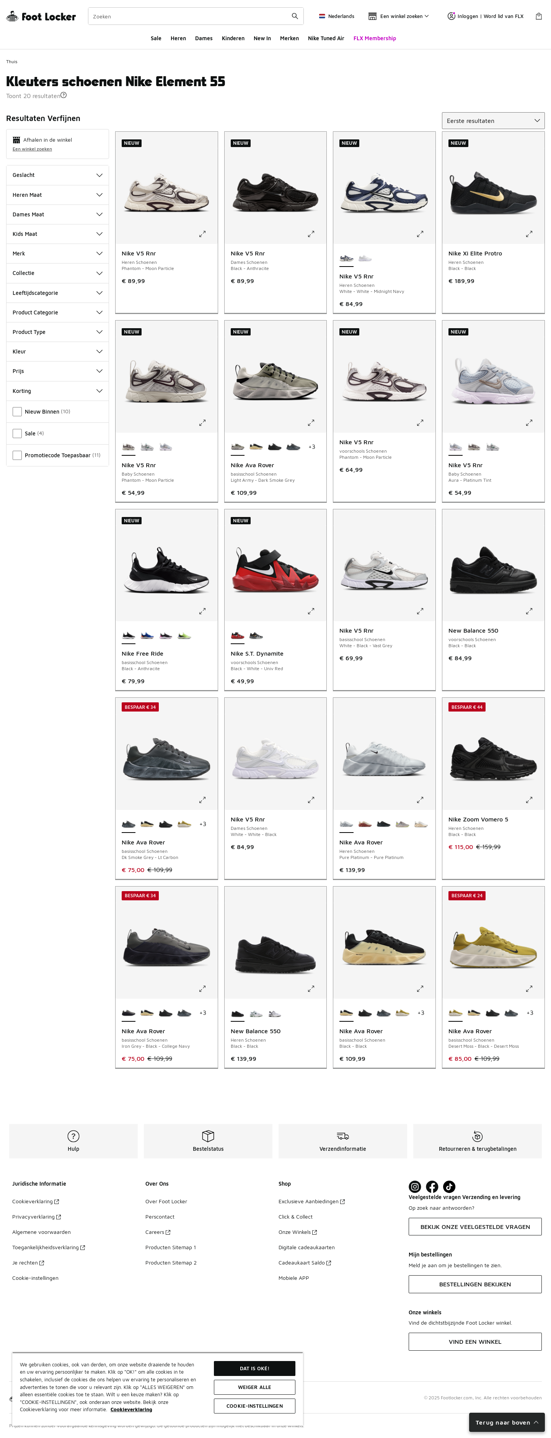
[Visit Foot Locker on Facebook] (432, 1187)
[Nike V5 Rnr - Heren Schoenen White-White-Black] (365, 258)
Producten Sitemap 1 (170, 1247)
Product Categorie (58, 312)
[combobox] (195, 16)
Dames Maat (58, 214)
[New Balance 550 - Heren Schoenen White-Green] (256, 1013)
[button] (63, 95)
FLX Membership (375, 38)
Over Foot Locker (166, 1201)
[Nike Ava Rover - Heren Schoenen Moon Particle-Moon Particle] (402, 824)
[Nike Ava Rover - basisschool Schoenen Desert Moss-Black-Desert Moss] (184, 824)
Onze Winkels (298, 1232)
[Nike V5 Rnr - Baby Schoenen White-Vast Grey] (147, 447)
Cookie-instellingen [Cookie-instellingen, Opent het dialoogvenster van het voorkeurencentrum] (254, 1406)
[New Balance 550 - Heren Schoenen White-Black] (275, 1013)
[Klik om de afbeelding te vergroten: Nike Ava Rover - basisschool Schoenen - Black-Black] (425, 988)
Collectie (58, 273)
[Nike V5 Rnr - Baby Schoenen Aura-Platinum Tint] (166, 447)
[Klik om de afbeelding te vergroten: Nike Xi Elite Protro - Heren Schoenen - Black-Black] (534, 234)
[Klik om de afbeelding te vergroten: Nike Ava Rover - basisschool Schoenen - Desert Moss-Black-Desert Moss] (534, 988)
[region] (157, 1389)
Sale (156, 38)
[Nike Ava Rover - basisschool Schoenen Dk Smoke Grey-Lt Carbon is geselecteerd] (129, 824)
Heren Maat (58, 194)
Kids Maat (58, 234)
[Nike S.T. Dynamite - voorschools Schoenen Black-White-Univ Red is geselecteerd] (238, 635)
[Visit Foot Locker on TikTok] (449, 1187)
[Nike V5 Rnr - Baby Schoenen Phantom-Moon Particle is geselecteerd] (129, 447)
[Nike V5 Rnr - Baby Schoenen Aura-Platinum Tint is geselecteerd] (455, 447)
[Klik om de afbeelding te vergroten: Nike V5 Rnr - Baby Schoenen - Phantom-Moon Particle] (207, 422)
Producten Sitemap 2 (171, 1262)
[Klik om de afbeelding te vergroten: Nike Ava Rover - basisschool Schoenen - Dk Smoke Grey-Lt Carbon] (207, 800)
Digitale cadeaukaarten (307, 1247)
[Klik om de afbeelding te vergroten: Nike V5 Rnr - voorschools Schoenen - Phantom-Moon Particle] (425, 422)
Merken (289, 38)
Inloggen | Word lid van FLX (485, 16)
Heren (178, 38)
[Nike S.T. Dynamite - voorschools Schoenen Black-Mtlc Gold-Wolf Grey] (256, 635)
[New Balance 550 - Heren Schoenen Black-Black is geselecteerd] (238, 1013)
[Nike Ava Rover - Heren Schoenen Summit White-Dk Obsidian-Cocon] (421, 824)
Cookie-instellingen (35, 1277)
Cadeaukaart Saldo (305, 1262)
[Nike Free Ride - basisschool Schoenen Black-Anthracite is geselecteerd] (129, 635)
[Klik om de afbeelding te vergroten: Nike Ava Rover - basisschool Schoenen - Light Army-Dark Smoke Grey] (316, 422)
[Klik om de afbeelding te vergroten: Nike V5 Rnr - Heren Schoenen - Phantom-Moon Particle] (207, 234)
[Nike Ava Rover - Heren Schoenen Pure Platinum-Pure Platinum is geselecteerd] (346, 824)
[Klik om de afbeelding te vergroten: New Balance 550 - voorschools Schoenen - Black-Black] (534, 611)
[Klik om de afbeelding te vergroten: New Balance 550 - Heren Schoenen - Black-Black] (316, 988)
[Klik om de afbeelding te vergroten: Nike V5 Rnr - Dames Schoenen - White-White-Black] (316, 800)
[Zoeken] (195, 16)
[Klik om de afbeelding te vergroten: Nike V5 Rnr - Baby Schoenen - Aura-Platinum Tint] (534, 422)
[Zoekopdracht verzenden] (295, 16)
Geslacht (58, 175)
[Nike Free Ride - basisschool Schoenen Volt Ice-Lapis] (184, 635)
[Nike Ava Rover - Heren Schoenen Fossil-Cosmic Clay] (365, 824)
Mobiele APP (294, 1277)
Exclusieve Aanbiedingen (312, 1201)
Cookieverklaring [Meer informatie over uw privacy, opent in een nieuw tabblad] (131, 1409)
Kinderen (233, 38)
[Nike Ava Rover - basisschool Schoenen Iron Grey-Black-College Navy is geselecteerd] (129, 1013)
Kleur (58, 351)
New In (262, 38)
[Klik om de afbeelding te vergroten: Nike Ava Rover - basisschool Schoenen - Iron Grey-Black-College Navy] (207, 988)
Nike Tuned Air (326, 38)
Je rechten (28, 1262)
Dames (204, 38)
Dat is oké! (254, 1368)
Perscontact (159, 1216)
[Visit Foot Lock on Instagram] (415, 1187)
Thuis (11, 61)
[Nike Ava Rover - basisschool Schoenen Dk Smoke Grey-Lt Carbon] (293, 447)
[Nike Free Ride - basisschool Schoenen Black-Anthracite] (166, 635)
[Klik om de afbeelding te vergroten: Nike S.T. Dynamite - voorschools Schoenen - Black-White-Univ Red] (316, 611)
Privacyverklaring (36, 1216)
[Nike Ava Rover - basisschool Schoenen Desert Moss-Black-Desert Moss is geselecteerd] (455, 1013)
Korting (58, 391)
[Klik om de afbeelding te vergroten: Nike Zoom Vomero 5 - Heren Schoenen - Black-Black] (534, 800)
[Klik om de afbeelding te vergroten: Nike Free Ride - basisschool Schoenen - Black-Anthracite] (207, 611)
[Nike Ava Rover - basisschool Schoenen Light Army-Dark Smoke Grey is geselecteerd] (238, 447)
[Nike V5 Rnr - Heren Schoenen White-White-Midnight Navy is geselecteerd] (346, 258)
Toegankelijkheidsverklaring (48, 1247)
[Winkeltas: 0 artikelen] (539, 16)
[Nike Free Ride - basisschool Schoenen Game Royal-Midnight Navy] (147, 635)
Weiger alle (254, 1387)
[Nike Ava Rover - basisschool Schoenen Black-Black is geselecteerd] (346, 1013)
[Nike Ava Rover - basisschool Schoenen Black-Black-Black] (275, 447)
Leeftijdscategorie (58, 293)
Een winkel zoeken (32, 149)
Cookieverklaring (35, 1201)
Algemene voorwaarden (41, 1232)
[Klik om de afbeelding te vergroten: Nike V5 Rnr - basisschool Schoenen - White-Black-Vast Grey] (425, 611)
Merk (58, 253)
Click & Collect (296, 1216)
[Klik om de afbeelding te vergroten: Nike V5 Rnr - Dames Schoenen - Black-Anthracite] (316, 234)
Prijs (58, 371)
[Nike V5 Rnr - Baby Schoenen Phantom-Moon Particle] (474, 447)
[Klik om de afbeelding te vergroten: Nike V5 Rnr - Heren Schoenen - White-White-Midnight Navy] (425, 234)
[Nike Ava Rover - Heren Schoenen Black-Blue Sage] (384, 824)
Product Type (58, 332)
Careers (157, 1232)
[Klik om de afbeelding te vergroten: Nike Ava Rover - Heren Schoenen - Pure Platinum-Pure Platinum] (425, 800)
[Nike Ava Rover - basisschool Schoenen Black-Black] (256, 447)
